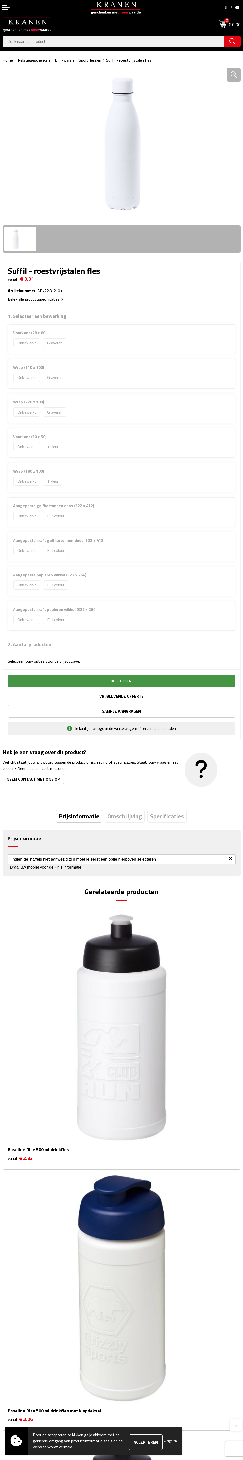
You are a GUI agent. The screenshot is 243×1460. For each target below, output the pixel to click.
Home (8, 60)
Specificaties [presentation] (167, 801)
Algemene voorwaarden (144, 1335)
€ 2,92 (20, 1024)
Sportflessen (90, 60)
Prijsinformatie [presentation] (79, 801)
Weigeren (170, 1440)
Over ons (131, 1256)
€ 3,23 (139, 1166)
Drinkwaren (64, 60)
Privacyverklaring (138, 1365)
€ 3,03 (20, 1166)
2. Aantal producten (29, 644)
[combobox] (114, 41)
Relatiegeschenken (34, 60)
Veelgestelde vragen (141, 1272)
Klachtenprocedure (140, 1350)
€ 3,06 (139, 1024)
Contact (9, 1335)
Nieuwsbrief (134, 1264)
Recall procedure (138, 1373)
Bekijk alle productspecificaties (35, 299)
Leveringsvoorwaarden (143, 1358)
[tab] (79, 801)
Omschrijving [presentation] (124, 801)
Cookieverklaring (137, 1342)
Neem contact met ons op (33, 764)
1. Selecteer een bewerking (37, 316)
